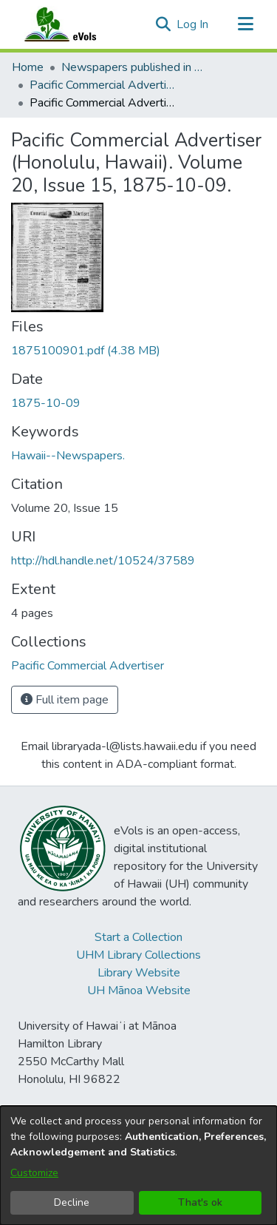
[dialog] (138, 1165)
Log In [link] (193, 24)
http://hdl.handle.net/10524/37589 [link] (103, 561)
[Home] (74, 24)
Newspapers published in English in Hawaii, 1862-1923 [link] (135, 67)
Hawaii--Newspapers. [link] (68, 456)
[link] (85, 350)
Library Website (139, 973)
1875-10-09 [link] (46, 403)
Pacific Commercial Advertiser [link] (103, 85)
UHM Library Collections (138, 955)
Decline (71, 1202)
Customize (34, 1173)
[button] (163, 24)
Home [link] (28, 67)
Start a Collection (138, 937)
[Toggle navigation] (245, 24)
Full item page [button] (65, 700)
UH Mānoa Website (139, 990)
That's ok (200, 1202)
